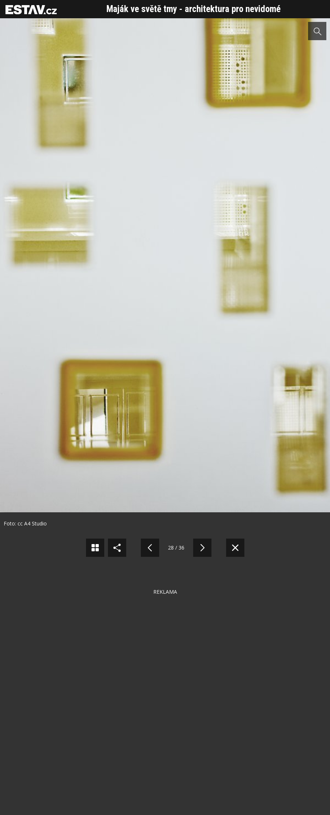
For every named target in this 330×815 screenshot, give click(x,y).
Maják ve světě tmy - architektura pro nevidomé (193, 9)
